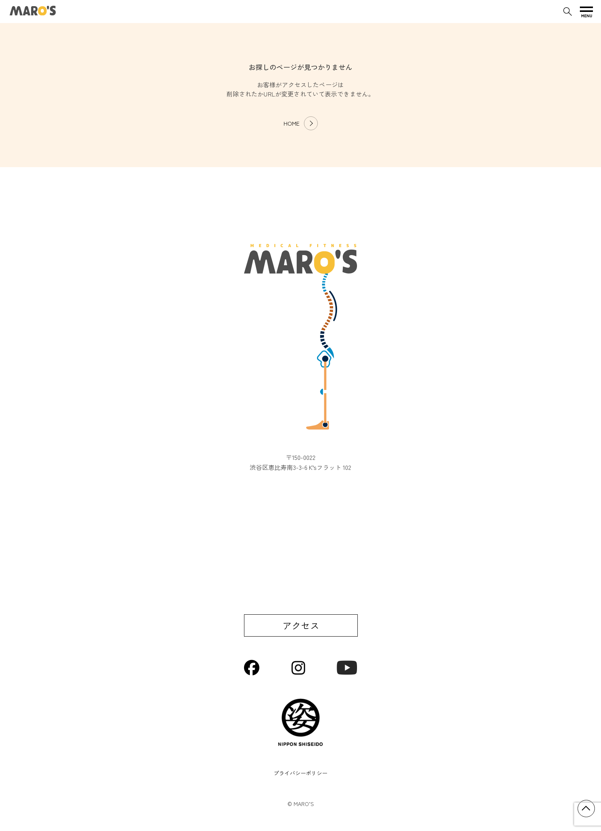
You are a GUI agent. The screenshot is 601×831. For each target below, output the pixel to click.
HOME (291, 123)
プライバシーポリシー (300, 773)
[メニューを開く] (586, 11)
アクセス (300, 625)
